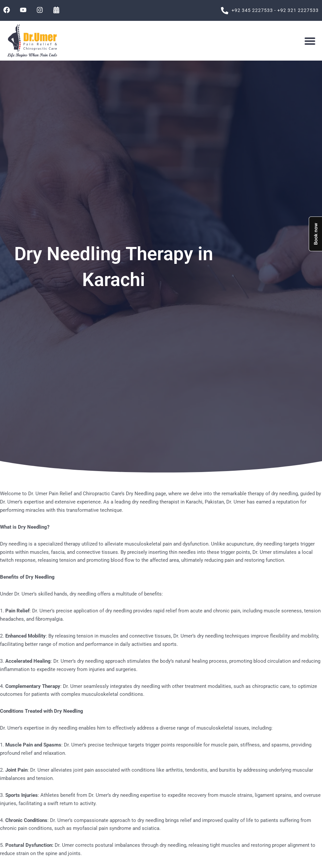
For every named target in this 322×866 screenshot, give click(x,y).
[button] (310, 41)
